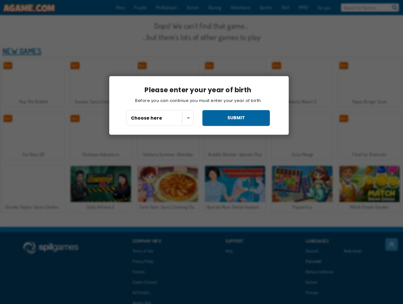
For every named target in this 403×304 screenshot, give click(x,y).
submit (236, 118)
